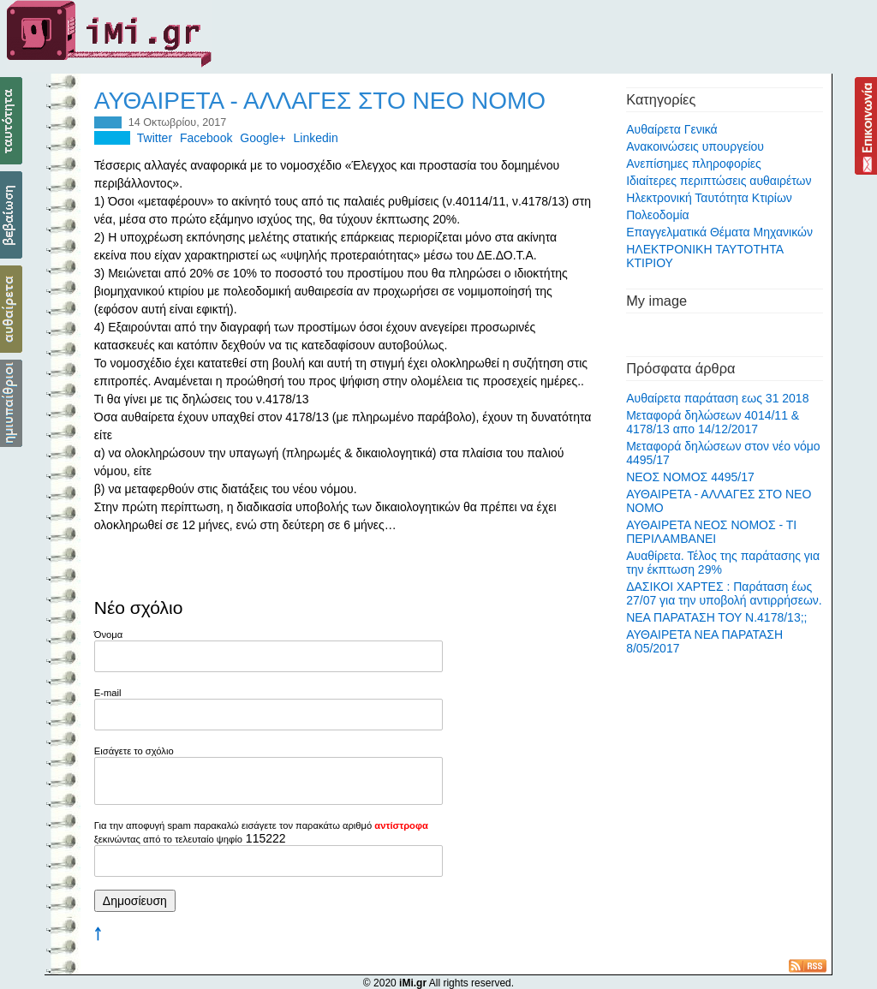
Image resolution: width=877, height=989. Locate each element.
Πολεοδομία (657, 215)
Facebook (206, 138)
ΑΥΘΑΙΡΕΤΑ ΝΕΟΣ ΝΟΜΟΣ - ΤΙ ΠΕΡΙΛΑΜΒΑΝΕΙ (711, 531)
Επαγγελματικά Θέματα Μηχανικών (719, 232)
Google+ (262, 138)
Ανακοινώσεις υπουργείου (695, 146)
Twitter (154, 138)
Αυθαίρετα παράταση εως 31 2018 (717, 398)
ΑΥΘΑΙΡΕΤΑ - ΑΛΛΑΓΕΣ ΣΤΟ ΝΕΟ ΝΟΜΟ (320, 100)
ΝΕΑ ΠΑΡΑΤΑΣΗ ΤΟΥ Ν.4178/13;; (716, 617)
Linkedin (316, 138)
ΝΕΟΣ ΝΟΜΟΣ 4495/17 (690, 477)
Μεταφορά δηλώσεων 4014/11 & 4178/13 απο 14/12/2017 (712, 422)
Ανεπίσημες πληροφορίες (693, 163)
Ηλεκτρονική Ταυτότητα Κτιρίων (709, 198)
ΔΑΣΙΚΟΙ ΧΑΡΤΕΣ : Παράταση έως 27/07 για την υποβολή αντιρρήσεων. (724, 593)
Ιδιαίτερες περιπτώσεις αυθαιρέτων (718, 181)
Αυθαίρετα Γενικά (672, 129)
